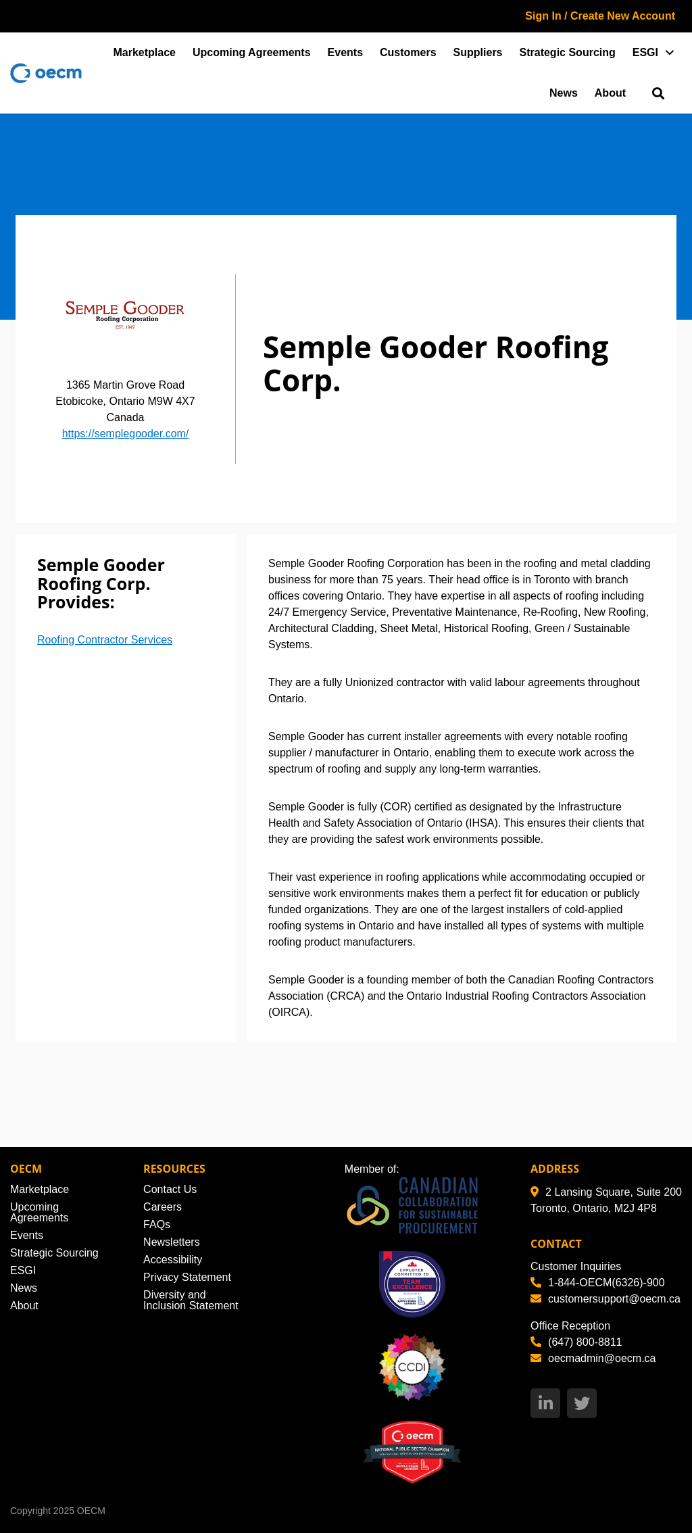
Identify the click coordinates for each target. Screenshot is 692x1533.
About (610, 93)
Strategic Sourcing (568, 52)
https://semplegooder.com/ (125, 433)
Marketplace (145, 52)
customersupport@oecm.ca (605, 1299)
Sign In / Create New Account (600, 16)
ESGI (645, 52)
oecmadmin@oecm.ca (593, 1358)
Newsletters (171, 1242)
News (563, 93)
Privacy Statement (187, 1277)
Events (345, 52)
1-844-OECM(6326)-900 (597, 1282)
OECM (91, 1510)
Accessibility (172, 1259)
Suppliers (478, 52)
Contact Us (170, 1189)
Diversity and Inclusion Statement (191, 1300)
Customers (408, 52)
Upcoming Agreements (252, 52)
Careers (162, 1207)
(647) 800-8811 (576, 1342)
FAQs (156, 1224)
